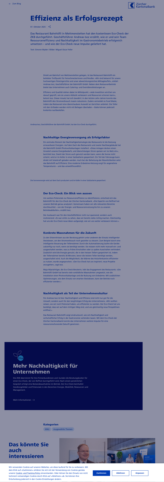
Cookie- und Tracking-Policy (28, 475)
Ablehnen (120, 475)
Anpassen (139, 475)
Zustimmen (101, 475)
